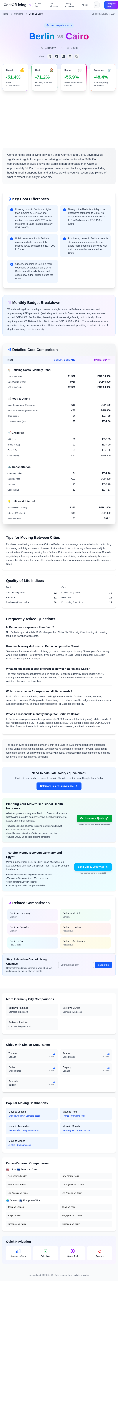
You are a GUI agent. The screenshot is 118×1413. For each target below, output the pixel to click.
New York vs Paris (70, 1176)
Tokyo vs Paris (68, 1207)
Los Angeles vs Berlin (72, 1193)
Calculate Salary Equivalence (59, 786)
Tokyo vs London (16, 1207)
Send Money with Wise (93, 866)
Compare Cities (37, 5)
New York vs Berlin (17, 1184)
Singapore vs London (72, 1215)
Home (5, 14)
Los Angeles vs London (73, 1184)
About (85, 5)
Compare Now (111, 5)
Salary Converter (70, 5)
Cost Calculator (53, 5)
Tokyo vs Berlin (15, 1215)
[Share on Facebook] (56, 56)
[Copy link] (76, 56)
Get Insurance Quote (94, 818)
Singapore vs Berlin (71, 1224)
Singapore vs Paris (17, 1224)
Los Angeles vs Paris (18, 1193)
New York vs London (17, 1176)
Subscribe (103, 965)
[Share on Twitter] (50, 56)
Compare (18, 14)
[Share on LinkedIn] (63, 56)
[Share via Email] (70, 56)
